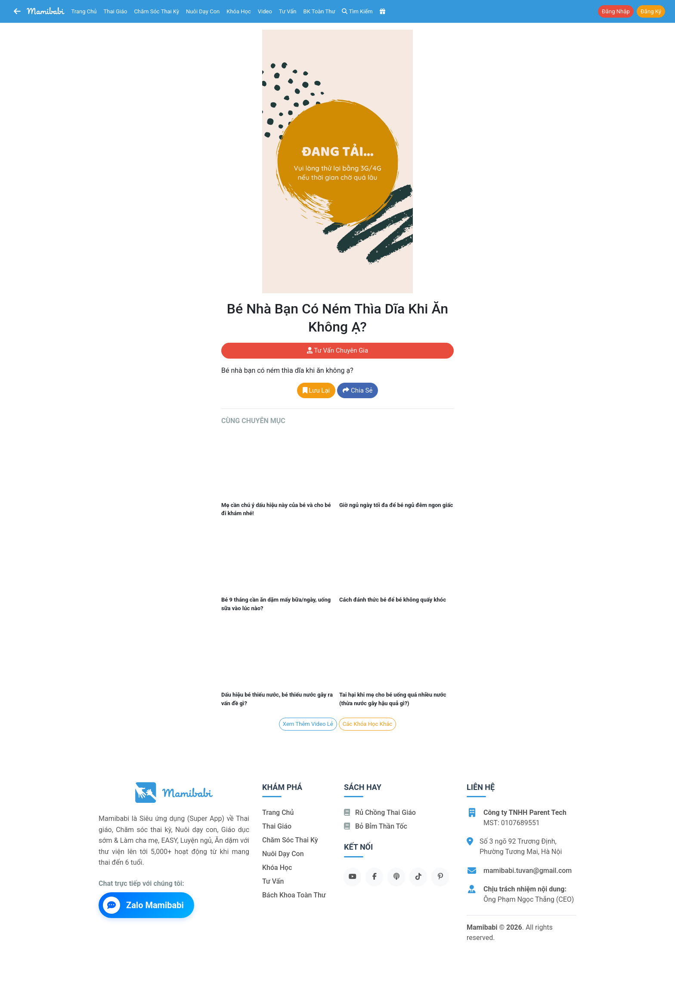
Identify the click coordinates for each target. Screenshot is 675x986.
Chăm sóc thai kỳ (156, 11)
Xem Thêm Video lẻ (308, 724)
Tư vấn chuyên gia (337, 350)
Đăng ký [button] (651, 11)
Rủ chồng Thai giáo (380, 812)
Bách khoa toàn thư (294, 895)
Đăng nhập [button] (616, 11)
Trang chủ (84, 11)
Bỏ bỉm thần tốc (375, 826)
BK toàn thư (319, 11)
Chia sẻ (357, 390)
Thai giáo (115, 11)
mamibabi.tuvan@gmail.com (527, 870)
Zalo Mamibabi (143, 905)
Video (265, 11)
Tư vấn (288, 11)
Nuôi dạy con (203, 11)
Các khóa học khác (367, 724)
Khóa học (238, 11)
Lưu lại (316, 390)
